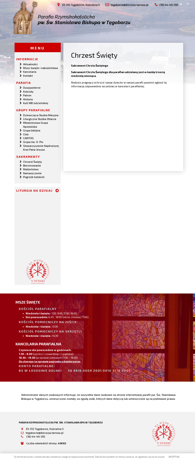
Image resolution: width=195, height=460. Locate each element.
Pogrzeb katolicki (34, 176)
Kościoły (28, 91)
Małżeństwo (31, 169)
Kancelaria (29, 71)
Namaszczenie (32, 173)
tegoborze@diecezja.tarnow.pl (45, 432)
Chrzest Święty (32, 161)
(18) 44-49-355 (35, 436)
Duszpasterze (32, 87)
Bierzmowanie (32, 165)
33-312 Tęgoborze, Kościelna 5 (45, 428)
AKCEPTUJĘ (173, 456)
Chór (26, 134)
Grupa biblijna (31, 130)
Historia (28, 98)
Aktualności (30, 63)
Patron (27, 95)
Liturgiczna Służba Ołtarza (39, 118)
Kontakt (28, 75)
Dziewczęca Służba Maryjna (40, 114)
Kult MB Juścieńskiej (35, 102)
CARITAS (28, 137)
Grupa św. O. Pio (33, 141)
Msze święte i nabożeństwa (40, 67)
